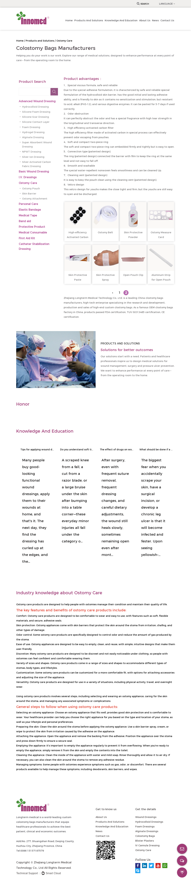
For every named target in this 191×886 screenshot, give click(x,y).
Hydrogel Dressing (33, 132)
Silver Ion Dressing (33, 156)
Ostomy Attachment (34, 198)
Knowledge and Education (121, 20)
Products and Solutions (88, 20)
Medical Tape (28, 215)
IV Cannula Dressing (147, 845)
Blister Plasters (144, 840)
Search (143, 4)
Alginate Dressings (146, 831)
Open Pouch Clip (133, 275)
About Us (144, 20)
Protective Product (32, 226)
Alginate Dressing (33, 137)
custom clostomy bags (118, 307)
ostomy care (48, 634)
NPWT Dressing (31, 151)
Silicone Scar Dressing (35, 116)
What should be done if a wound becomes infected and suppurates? (156, 449)
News (155, 20)
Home (69, 20)
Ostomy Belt (105, 232)
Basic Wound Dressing (34, 171)
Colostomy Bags (145, 836)
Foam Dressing (31, 127)
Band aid (25, 221)
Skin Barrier (29, 193)
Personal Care (28, 204)
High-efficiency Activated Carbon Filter (77, 237)
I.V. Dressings (28, 177)
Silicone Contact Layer (35, 121)
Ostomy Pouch (31, 188)
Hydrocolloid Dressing (35, 106)
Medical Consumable (33, 232)
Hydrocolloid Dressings (149, 821)
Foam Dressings (145, 826)
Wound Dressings (145, 817)
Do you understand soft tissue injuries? (77, 449)
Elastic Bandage (30, 209)
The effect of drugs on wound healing (117, 449)
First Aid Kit (27, 238)
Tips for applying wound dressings (37, 449)
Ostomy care (24, 604)
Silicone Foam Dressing (36, 111)
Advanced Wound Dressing (37, 101)
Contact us (167, 20)
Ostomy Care (28, 183)
